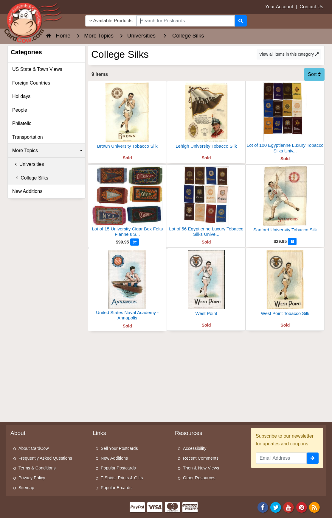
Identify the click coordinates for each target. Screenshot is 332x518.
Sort (314, 74)
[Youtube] (289, 507)
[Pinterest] (301, 507)
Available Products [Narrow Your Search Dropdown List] (111, 20)
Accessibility (194, 448)
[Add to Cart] (134, 242)
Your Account (279, 6)
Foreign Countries (31, 82)
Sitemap (26, 487)
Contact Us (311, 6)
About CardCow (33, 448)
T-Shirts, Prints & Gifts (122, 477)
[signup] (313, 458)
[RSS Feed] (314, 507)
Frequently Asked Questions (45, 458)
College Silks (30, 177)
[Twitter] (275, 507)
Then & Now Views (201, 468)
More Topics (47, 151)
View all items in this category (289, 54)
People (19, 110)
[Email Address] (281, 458)
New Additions (27, 191)
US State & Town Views (37, 69)
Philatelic (21, 123)
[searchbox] (185, 20)
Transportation (27, 137)
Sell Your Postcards (119, 448)
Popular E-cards (116, 487)
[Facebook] (263, 507)
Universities (28, 164)
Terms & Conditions (37, 468)
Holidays (21, 96)
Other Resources (199, 477)
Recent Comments (200, 458)
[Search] (241, 20)
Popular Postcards (118, 468)
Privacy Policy (31, 477)
